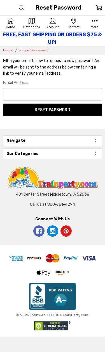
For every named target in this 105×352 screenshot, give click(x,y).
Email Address (15, 82)
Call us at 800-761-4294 (52, 204)
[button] (52, 296)
